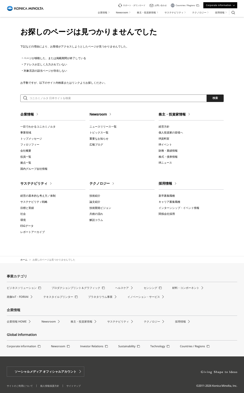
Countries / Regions (192, 346)
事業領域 (25, 132)
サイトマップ (73, 385)
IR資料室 (164, 138)
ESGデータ (27, 226)
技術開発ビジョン (100, 208)
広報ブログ (96, 144)
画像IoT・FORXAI (17, 297)
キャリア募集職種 (169, 202)
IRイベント (165, 144)
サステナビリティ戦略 (33, 202)
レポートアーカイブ (32, 232)
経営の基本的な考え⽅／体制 (38, 196)
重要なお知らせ (98, 138)
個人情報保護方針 (49, 385)
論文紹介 (94, 202)
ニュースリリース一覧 (103, 126)
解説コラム (96, 220)
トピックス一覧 (98, 132)
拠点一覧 (25, 162)
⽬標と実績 (27, 208)
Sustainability (126, 346)
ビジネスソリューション (22, 288)
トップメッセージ (31, 138)
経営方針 (164, 126)
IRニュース (165, 162)
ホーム (23, 259)
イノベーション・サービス (143, 297)
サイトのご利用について (20, 385)
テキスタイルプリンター (58, 297)
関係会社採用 (167, 214)
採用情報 (165, 183)
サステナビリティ (33, 183)
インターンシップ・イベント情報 (179, 208)
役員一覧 (25, 157)
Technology (157, 346)
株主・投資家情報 (172, 114)
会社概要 (25, 150)
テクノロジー (99, 183)
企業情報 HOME (17, 321)
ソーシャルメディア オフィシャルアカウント (45, 371)
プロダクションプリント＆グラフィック (76, 288)
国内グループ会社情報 (33, 169)
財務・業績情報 (168, 150)
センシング (150, 288)
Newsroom (98, 114)
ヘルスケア (122, 288)
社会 (23, 214)
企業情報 (27, 114)
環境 (23, 220)
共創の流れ (96, 214)
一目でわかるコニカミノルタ (38, 126)
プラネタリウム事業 (100, 297)
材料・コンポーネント (185, 288)
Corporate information (218, 5)
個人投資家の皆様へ (171, 132)
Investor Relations (91, 346)
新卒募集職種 (167, 196)
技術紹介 (94, 196)
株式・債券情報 (168, 157)
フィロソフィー (29, 144)
